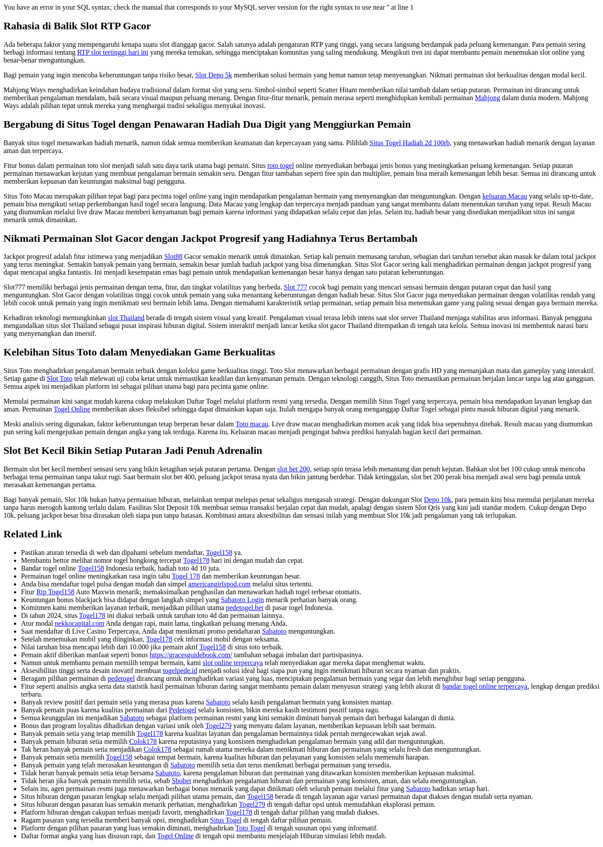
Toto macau (252, 424)
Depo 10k (438, 499)
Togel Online (72, 409)
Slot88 (173, 256)
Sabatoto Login (242, 599)
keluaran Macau (504, 196)
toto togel (280, 165)
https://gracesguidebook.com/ (191, 655)
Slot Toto (60, 378)
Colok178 (143, 741)
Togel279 (218, 725)
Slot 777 (295, 287)
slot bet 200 (293, 469)
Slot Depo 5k (213, 75)
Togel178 (196, 560)
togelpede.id (180, 670)
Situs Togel (225, 820)
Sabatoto (274, 631)
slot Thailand (126, 317)
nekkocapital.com (79, 623)
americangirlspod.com (219, 584)
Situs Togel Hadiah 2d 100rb (409, 142)
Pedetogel (182, 710)
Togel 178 (186, 576)
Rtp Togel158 (55, 592)
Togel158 (219, 552)
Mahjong (487, 97)
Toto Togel (250, 828)
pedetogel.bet (245, 607)
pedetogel (121, 678)
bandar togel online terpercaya (485, 686)
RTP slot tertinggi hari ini (112, 52)
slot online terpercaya (232, 662)
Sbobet (181, 780)
